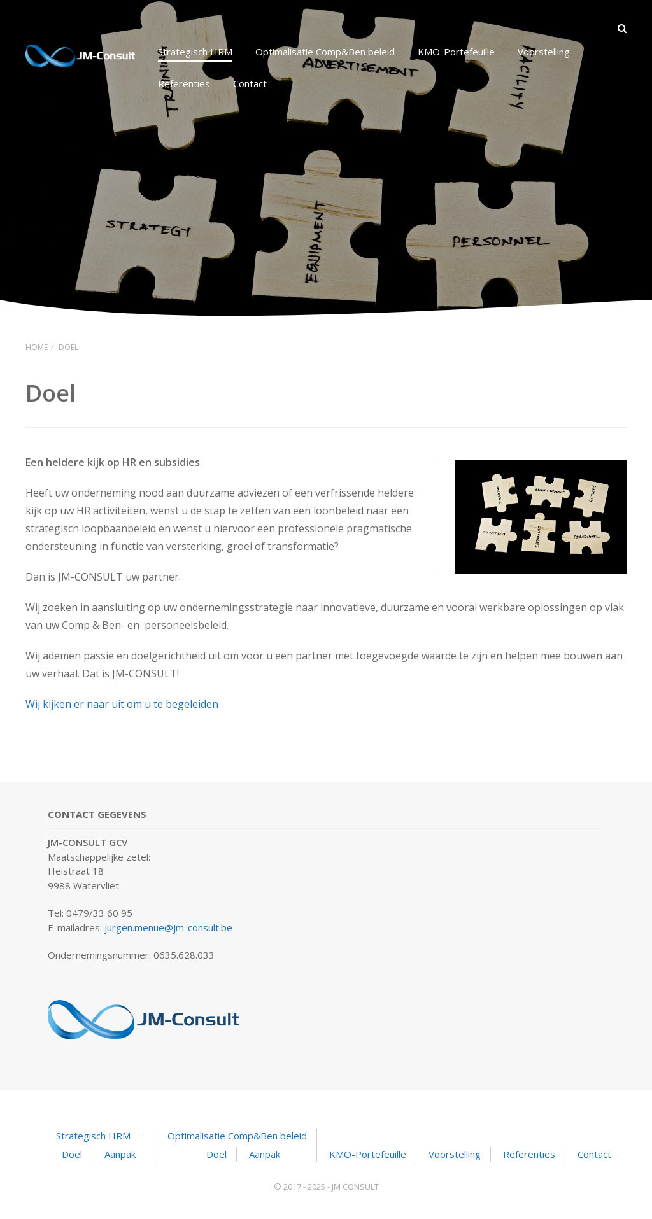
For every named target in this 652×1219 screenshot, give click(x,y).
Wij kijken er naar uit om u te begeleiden (121, 704)
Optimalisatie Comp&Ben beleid (325, 51)
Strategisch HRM (195, 51)
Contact (250, 83)
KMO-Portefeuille (456, 51)
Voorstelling (544, 51)
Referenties (184, 83)
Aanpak (120, 1154)
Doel (72, 1154)
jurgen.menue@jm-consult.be (168, 927)
